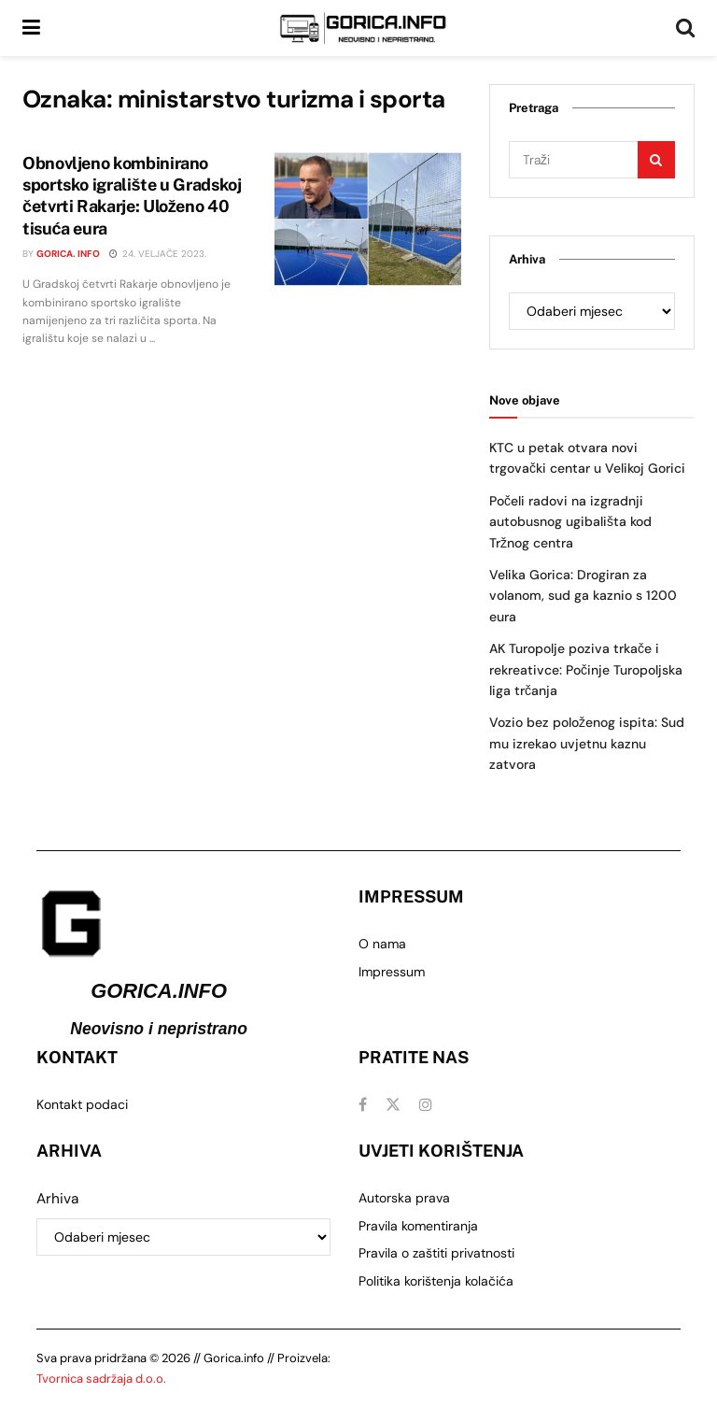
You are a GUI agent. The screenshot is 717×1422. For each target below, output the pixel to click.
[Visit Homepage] (363, 28)
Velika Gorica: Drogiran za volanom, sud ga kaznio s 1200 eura (583, 595)
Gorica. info (68, 254)
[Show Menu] (31, 28)
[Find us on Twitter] (393, 1105)
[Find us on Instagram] (425, 1105)
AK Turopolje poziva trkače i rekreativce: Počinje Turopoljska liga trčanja (585, 669)
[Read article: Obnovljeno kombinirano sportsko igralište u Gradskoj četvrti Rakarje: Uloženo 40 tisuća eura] (367, 219)
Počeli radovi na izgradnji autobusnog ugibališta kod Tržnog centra (570, 521)
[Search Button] (685, 28)
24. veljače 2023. (157, 254)
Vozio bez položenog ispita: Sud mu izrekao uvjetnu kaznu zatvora (586, 743)
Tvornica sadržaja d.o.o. (101, 1378)
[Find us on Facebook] (362, 1105)
